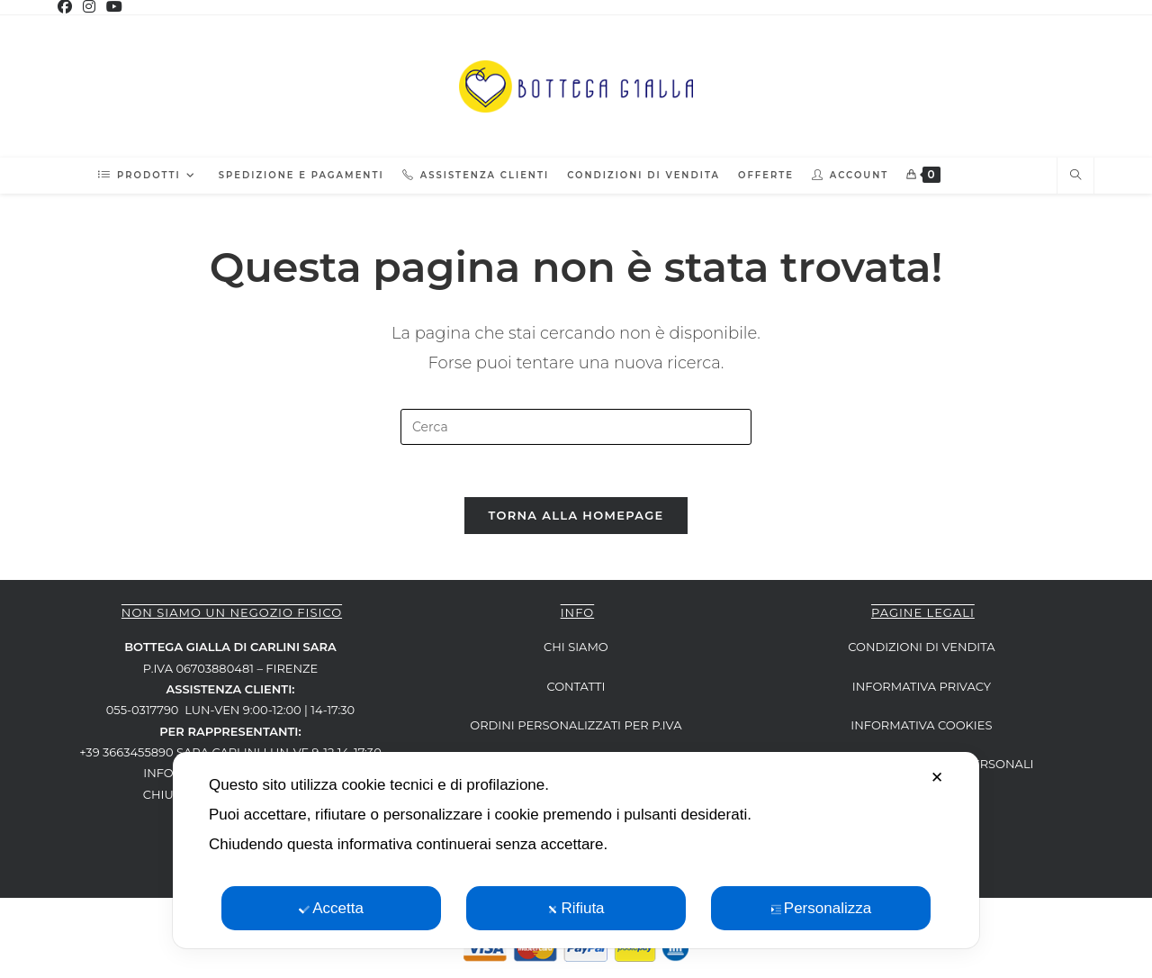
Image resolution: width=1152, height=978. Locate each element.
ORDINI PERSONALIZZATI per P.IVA (575, 727)
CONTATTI (575, 689)
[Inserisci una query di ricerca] (576, 427)
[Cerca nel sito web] (1075, 176)
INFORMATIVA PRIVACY (921, 689)
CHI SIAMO (576, 649)
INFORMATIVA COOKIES (921, 727)
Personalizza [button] (820, 908)
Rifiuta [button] (575, 908)
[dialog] (576, 850)
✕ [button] (937, 777)
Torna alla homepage (575, 518)
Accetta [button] (331, 908)
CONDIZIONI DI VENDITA (921, 649)
